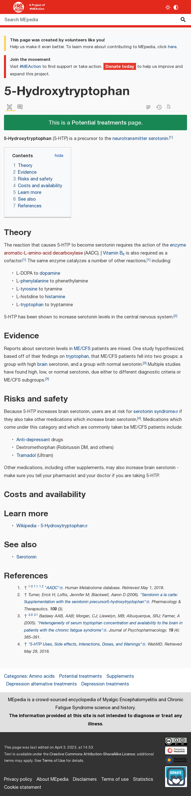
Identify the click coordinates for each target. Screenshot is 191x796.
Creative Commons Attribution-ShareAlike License (92, 754)
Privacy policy (18, 779)
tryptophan (32, 304)
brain (42, 364)
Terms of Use (53, 761)
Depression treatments (105, 684)
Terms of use (115, 779)
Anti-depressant (33, 439)
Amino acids (42, 676)
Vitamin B (114, 253)
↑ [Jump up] (25, 595)
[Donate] (176, 776)
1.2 (41, 586)
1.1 (36, 586)
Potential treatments (99, 122)
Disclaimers (85, 779)
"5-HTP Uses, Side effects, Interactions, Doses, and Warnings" (85, 644)
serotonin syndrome (154, 411)
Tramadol (26, 455)
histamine (55, 296)
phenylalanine (34, 281)
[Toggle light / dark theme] (168, 7)
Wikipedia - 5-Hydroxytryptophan (50, 526)
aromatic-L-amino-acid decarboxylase (43, 253)
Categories (15, 676)
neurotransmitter (129, 138)
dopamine (50, 273)
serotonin (158, 138)
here (172, 47)
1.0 (30, 586)
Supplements (120, 676)
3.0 (30, 615)
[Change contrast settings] (176, 7)
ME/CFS (82, 348)
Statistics (143, 779)
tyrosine (29, 289)
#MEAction (30, 66)
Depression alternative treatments (41, 684)
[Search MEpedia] (95, 19)
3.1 (36, 615)
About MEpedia (52, 779)
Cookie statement (22, 787)
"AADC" (52, 588)
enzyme (178, 245)
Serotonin (26, 557)
